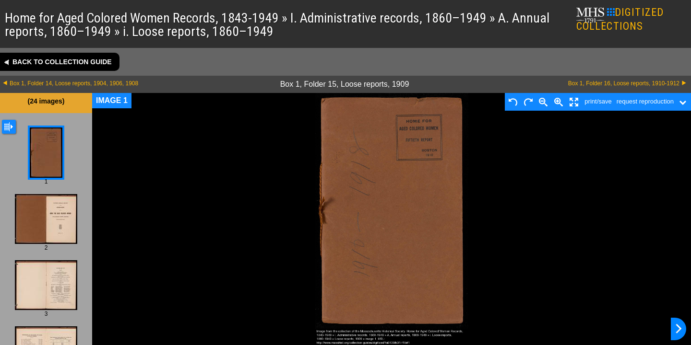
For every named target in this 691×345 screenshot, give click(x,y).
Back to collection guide (62, 62)
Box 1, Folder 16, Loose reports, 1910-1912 (623, 83)
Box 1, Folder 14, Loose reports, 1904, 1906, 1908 (74, 83)
